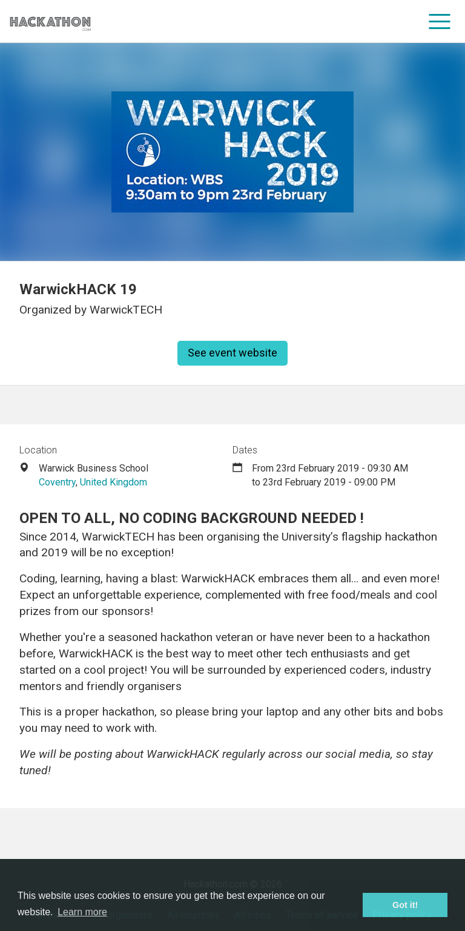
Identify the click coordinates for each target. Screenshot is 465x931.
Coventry (57, 482)
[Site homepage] (50, 21)
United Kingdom (113, 482)
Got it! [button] (405, 905)
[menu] (440, 21)
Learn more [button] (82, 912)
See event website (232, 352)
